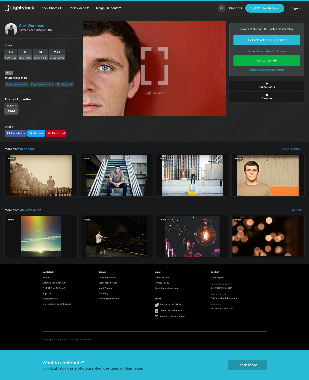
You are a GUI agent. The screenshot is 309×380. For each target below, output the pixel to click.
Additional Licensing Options (266, 70)
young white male (42, 84)
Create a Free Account (54, 283)
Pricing (235, 8)
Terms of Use (162, 277)
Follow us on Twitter (171, 304)
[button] (51, 8)
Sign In (296, 8)
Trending (103, 293)
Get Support (217, 277)
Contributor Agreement (167, 288)
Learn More (247, 365)
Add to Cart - (267, 61)
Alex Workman (31, 25)
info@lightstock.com (221, 288)
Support (46, 293)
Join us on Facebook (171, 310)
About (45, 277)
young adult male (16, 84)
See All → (298, 210)
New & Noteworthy (109, 298)
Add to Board (267, 85)
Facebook (15, 133)
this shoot (27, 149)
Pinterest (56, 133)
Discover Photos (107, 277)
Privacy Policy (162, 283)
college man (65, 84)
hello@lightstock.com (222, 308)
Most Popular (106, 288)
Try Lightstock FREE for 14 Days (267, 40)
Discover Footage (108, 283)
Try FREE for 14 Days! (264, 8)
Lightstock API (50, 298)
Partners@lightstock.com (224, 298)
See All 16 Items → (293, 149)
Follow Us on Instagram (172, 316)
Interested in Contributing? (56, 304)
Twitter (36, 133)
